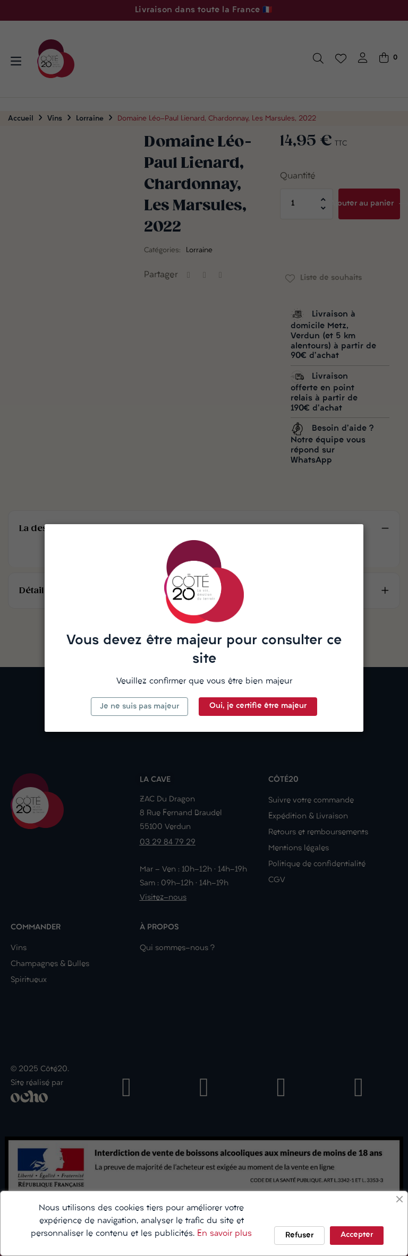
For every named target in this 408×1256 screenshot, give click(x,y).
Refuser (299, 1236)
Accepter (357, 1235)
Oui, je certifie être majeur (258, 706)
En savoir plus (224, 1233)
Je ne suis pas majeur (139, 707)
